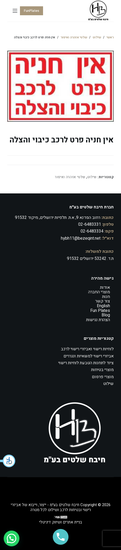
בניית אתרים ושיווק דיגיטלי (60, 522)
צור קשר (102, 301)
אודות (105, 287)
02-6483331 (89, 224)
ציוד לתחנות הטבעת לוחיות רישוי (86, 363)
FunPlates (31, 10)
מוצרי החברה (99, 292)
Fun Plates (100, 310)
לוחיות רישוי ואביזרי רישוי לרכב (87, 349)
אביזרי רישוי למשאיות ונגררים (89, 356)
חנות (106, 297)
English (103, 306)
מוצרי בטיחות (102, 370)
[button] (8, 460)
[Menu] (15, 10)
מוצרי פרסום (103, 377)
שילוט (92, 176)
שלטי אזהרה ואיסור (70, 176)
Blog (106, 315)
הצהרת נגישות (98, 320)
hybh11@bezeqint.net (81, 238)
